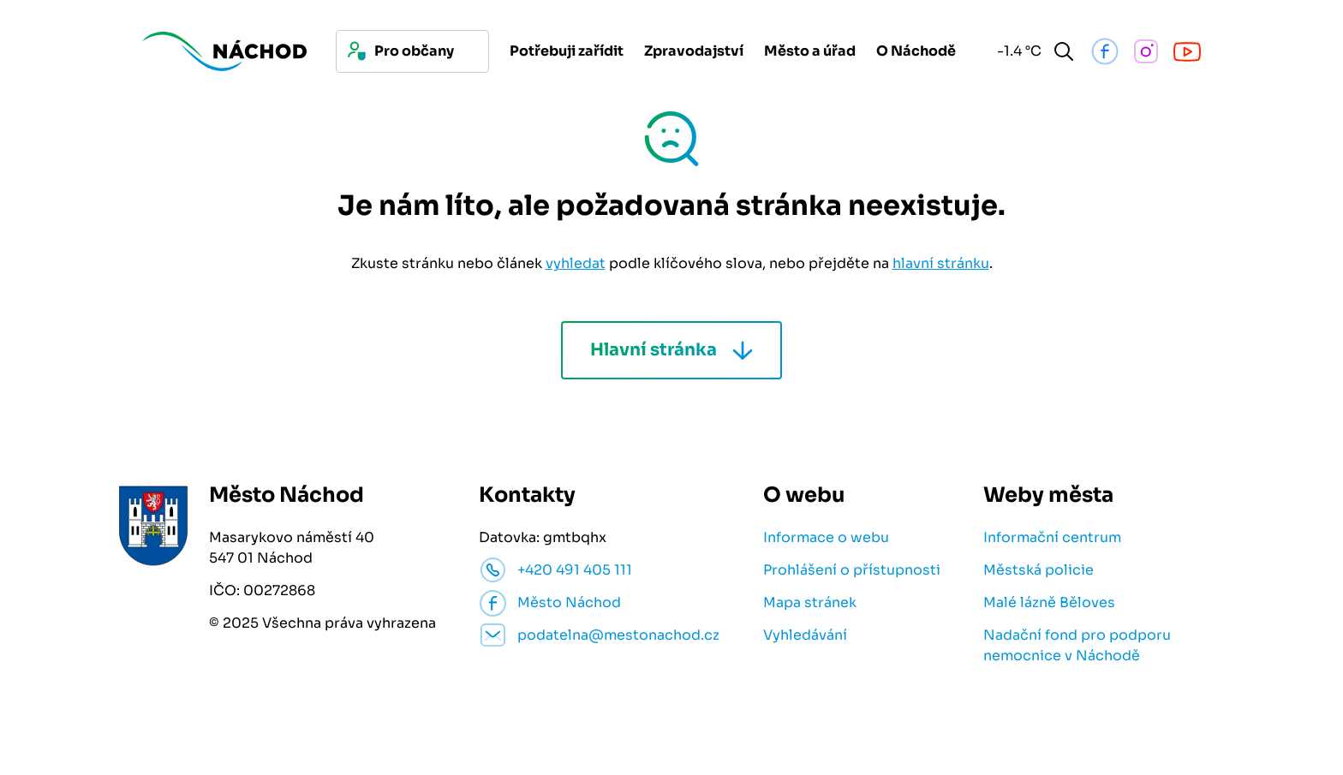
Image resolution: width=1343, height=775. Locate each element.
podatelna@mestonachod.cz (618, 635)
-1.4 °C (1016, 51)
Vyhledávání (805, 635)
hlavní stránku (940, 263)
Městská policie (1038, 570)
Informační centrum (1052, 537)
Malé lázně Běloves (1049, 602)
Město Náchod (569, 602)
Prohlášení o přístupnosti (851, 570)
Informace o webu (826, 537)
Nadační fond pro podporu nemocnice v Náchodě (1077, 645)
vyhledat (576, 263)
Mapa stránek (810, 602)
